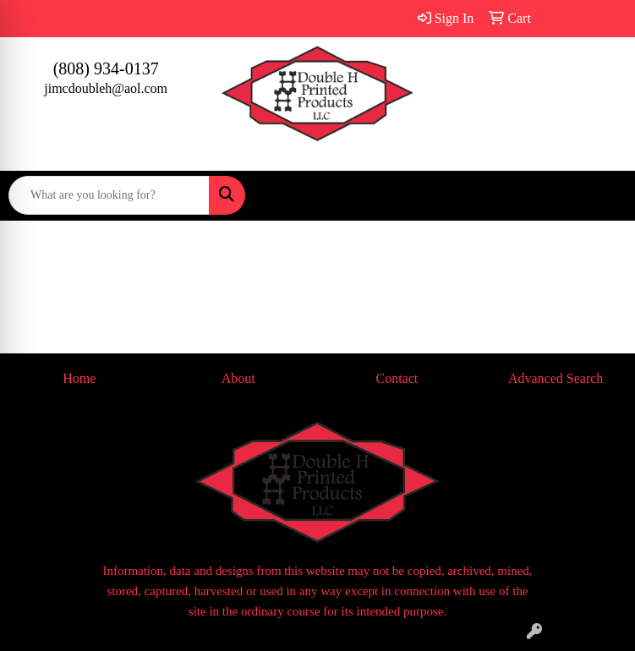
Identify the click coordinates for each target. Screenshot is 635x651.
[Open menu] (601, 195)
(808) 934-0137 (106, 68)
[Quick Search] (109, 195)
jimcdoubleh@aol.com (105, 88)
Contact (396, 378)
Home (79, 378)
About (238, 378)
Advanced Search (555, 378)
